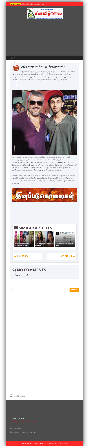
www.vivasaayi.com (16, 428)
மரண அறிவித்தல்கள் (17, 396)
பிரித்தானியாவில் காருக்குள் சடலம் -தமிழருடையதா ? (38, 4)
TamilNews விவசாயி (46, 443)
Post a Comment (21, 275)
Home (12, 394)
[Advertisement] (44, 38)
